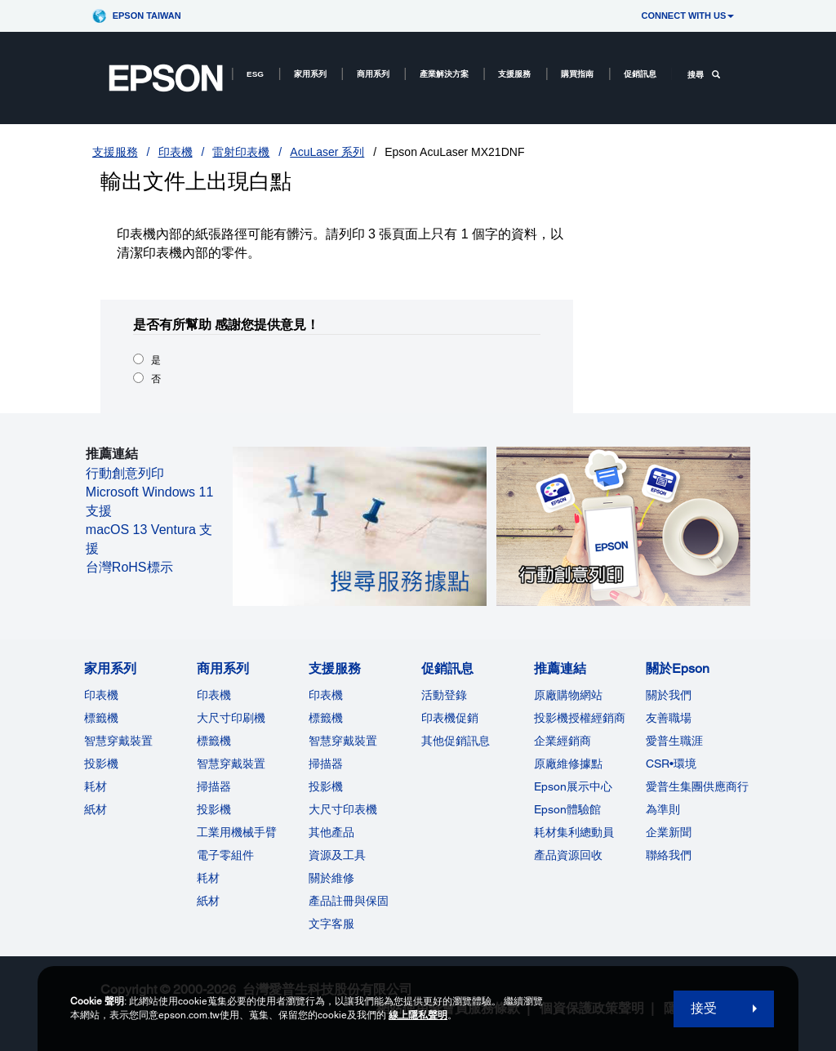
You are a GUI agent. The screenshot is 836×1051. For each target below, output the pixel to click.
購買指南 (577, 73)
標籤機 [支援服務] (326, 717)
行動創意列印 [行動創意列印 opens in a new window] (125, 473)
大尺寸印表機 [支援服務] (343, 809)
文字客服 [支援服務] (331, 923)
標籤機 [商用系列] (214, 740)
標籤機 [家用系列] (101, 717)
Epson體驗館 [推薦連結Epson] (567, 809)
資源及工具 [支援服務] (337, 855)
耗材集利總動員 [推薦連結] (574, 832)
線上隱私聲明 (418, 1015)
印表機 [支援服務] (326, 694)
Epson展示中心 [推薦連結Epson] (573, 786)
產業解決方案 (444, 73)
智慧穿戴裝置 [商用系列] (231, 763)
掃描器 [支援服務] (326, 763)
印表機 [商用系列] (214, 694)
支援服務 (514, 73)
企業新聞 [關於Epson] (668, 832)
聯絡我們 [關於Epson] (668, 855)
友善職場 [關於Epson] (668, 717)
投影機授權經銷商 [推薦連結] (579, 717)
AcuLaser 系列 (327, 151)
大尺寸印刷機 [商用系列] (231, 717)
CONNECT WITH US (687, 15)
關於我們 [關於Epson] (668, 694)
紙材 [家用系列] (95, 809)
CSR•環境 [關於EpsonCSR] (671, 763)
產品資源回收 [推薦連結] (568, 855)
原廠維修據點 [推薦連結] (568, 763)
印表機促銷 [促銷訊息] (449, 717)
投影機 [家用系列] (101, 763)
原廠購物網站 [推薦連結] (568, 694)
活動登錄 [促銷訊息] (444, 694)
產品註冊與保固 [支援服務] (349, 900)
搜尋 (703, 74)
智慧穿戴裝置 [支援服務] (343, 740)
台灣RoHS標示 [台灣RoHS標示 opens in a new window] (129, 567)
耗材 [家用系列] (95, 786)
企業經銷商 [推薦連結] (562, 740)
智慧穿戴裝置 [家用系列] (118, 740)
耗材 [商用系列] (208, 877)
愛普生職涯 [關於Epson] (674, 740)
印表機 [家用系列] (101, 694)
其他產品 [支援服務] (331, 832)
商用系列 (373, 73)
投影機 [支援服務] (326, 786)
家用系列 (310, 73)
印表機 (175, 151)
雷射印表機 (240, 151)
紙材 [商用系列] (208, 900)
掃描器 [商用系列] (214, 786)
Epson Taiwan (147, 15)
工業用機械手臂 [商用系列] (237, 832)
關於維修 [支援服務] (331, 877)
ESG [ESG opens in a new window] (255, 73)
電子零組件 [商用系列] (225, 855)
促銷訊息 (640, 73)
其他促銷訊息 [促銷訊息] (455, 740)
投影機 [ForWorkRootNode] (214, 809)
